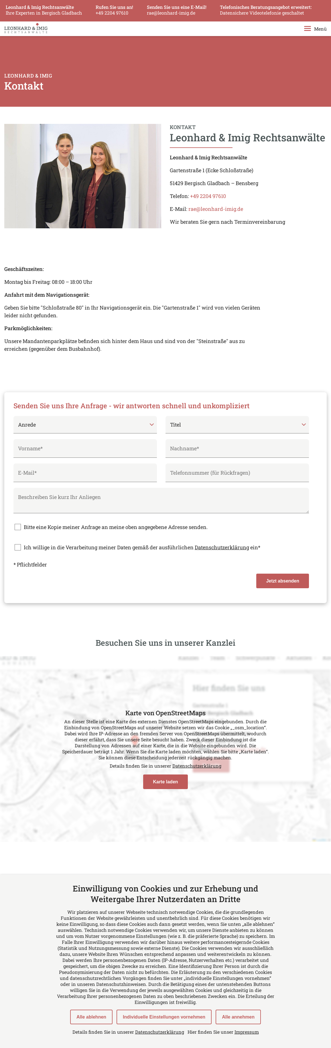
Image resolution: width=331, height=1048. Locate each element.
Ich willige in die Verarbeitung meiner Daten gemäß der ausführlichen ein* (142, 547)
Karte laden (165, 781)
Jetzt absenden (282, 581)
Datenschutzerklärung (222, 547)
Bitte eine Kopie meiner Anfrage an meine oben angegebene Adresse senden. (116, 527)
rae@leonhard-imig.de (215, 208)
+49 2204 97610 (208, 196)
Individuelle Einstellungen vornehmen (164, 1017)
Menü (315, 29)
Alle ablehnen (91, 1017)
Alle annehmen (238, 1017)
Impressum (247, 1032)
